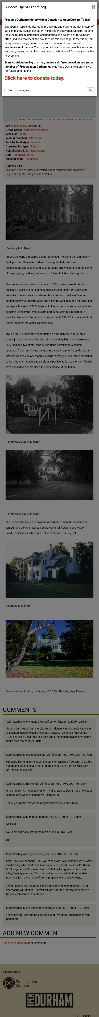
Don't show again (17, 90)
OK (90, 90)
